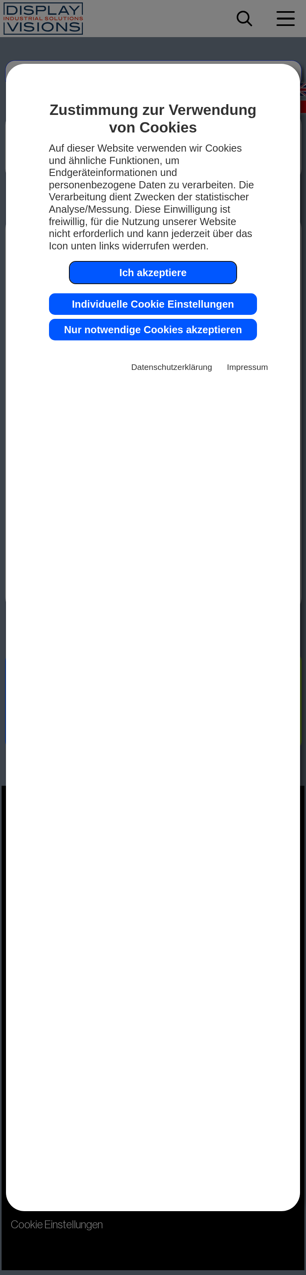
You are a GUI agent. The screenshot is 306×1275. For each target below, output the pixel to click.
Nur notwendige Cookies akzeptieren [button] (153, 329)
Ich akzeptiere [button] (153, 272)
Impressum (247, 367)
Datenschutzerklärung (171, 367)
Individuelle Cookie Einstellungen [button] (153, 304)
